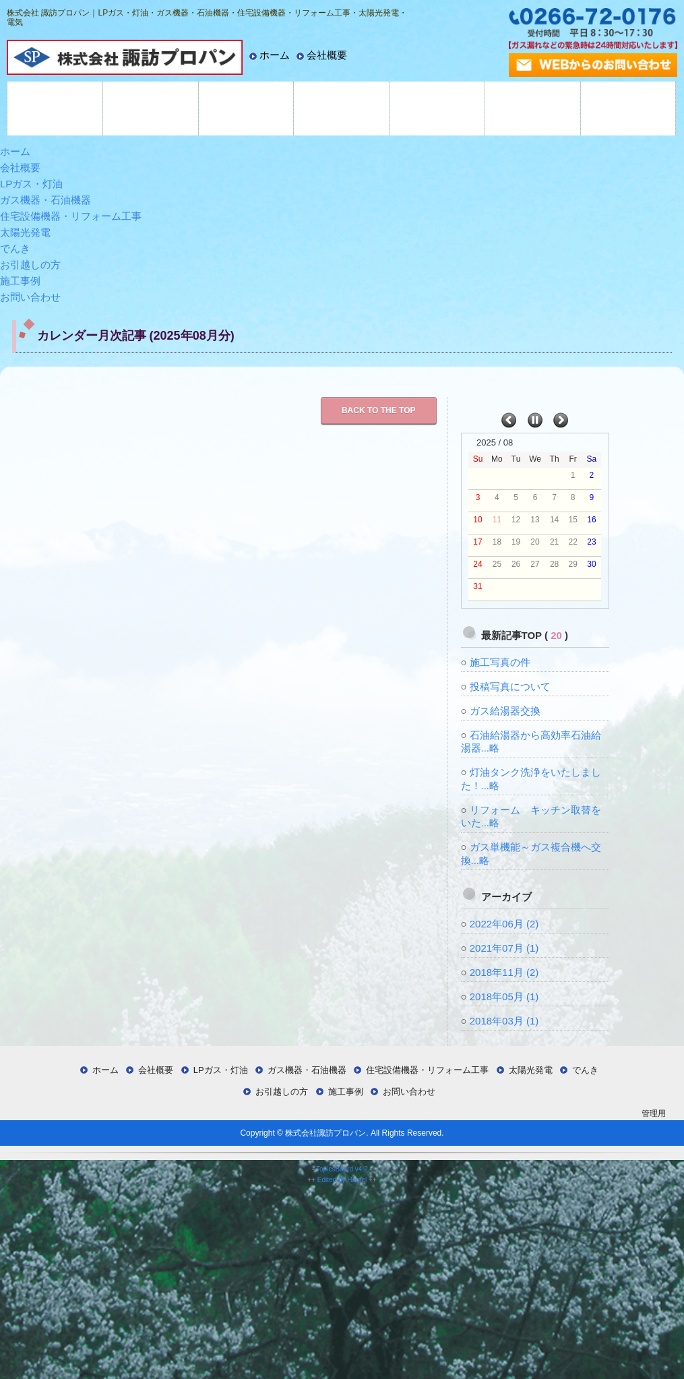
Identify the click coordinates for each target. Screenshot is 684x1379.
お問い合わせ (30, 297)
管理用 (654, 1113)
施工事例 (628, 108)
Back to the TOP (379, 410)
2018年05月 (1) (504, 996)
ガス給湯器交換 (505, 710)
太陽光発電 (341, 108)
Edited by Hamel (342, 1180)
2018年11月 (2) (504, 972)
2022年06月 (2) (504, 923)
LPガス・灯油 (54, 108)
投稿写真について (510, 686)
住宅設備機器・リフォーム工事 (246, 108)
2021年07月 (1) (504, 948)
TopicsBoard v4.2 (342, 1169)
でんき (437, 108)
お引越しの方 (532, 108)
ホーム (274, 55)
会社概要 (327, 55)
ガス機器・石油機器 (150, 108)
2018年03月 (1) (504, 1020)
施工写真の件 (500, 662)
